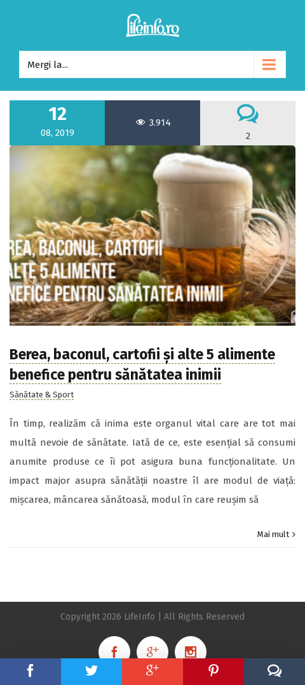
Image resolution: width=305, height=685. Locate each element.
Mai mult (273, 534)
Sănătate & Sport (42, 394)
